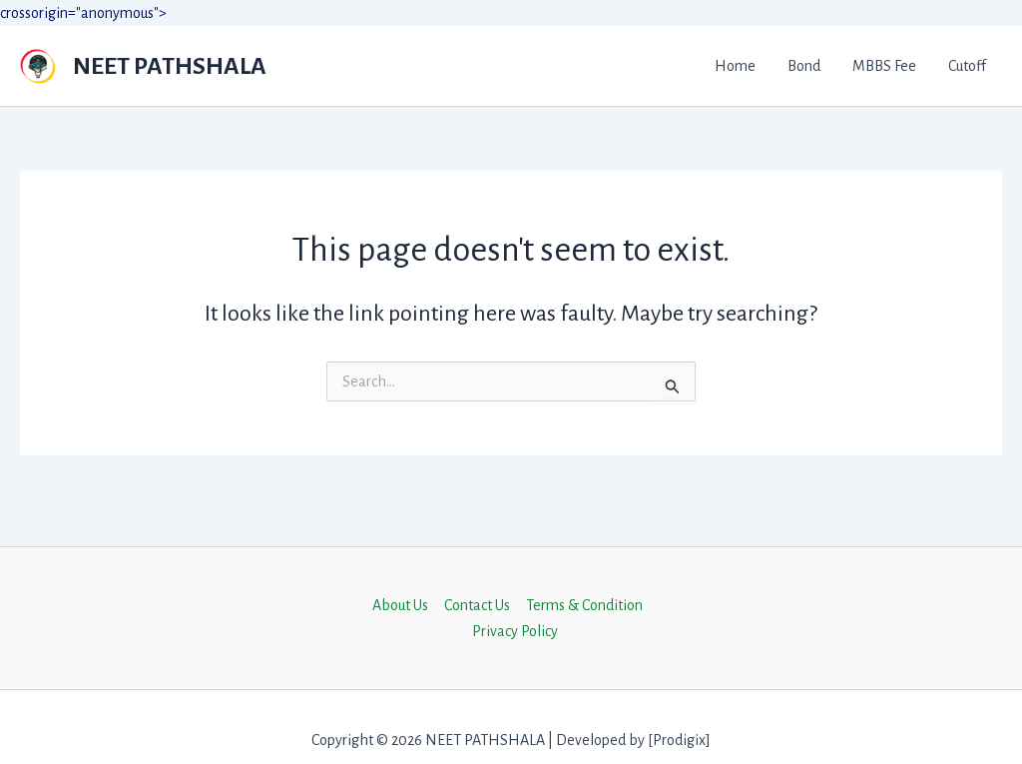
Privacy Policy (515, 631)
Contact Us (477, 605)
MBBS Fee (884, 66)
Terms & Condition (584, 605)
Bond (803, 66)
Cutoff (967, 66)
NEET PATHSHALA (169, 66)
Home (735, 66)
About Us (400, 605)
